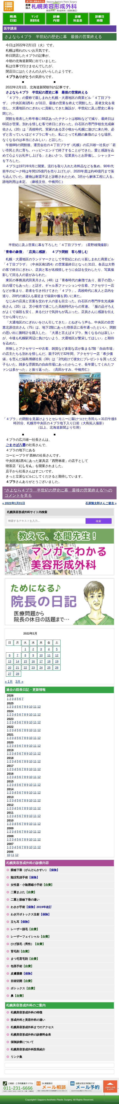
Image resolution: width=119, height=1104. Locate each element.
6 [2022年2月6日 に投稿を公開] (9, 655)
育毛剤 (21, 951)
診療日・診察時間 (99, 18)
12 (39, 706)
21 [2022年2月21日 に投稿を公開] (17, 667)
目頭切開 (22, 981)
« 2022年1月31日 (13, 503)
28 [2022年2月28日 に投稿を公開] (17, 673)
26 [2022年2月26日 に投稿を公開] (56, 667)
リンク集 (16, 1056)
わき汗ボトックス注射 (31, 914)
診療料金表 (78, 18)
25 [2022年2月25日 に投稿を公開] (48, 667)
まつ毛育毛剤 (25, 958)
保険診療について (22, 1042)
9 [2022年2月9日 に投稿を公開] (33, 655)
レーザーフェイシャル (31, 936)
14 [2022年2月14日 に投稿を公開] (17, 661)
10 (30, 706)
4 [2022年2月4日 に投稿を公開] (49, 649)
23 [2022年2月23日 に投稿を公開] (33, 667)
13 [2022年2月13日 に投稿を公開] (9, 661)
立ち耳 (21, 921)
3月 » (19, 681)
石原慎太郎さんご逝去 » (101, 503)
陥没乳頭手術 (25, 877)
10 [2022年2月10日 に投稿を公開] (41, 655)
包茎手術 (22, 966)
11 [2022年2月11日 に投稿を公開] (48, 655)
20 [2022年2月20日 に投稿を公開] (9, 667)
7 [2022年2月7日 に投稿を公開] (17, 655)
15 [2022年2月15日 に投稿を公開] (25, 661)
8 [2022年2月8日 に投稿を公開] (25, 655)
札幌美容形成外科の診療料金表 (31, 1034)
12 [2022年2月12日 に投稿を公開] (56, 655)
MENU (8, 6)
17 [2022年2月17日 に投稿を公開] (41, 661)
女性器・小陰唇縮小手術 (32, 884)
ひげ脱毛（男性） (28, 944)
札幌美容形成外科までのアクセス (32, 1027)
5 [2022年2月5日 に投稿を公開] (57, 649)
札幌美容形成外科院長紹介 (28, 1049)
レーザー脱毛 (25, 929)
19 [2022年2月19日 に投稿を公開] (56, 661)
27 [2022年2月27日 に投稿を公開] (9, 673)
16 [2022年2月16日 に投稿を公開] (33, 661)
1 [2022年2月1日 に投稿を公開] (25, 649)
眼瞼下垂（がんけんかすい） (35, 870)
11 (35, 706)
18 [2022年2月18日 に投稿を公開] (48, 661)
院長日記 (13, 18)
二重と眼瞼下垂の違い (25, 899)
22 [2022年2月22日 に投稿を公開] (25, 667)
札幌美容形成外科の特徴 (26, 1012)
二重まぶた (24, 892)
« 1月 (9, 681)
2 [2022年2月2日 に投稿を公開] (33, 649)
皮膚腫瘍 (22, 973)
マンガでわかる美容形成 (35, 18)
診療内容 (56, 18)
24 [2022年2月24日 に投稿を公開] (41, 667)
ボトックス (24, 988)
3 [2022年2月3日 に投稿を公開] (41, 649)
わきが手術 (31, 907)
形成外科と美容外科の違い (28, 1019)
